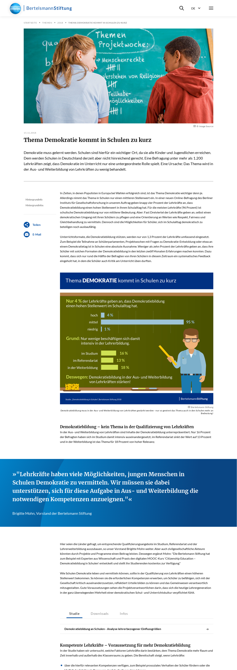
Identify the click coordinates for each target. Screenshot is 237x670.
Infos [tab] (124, 613)
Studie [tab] (74, 613)
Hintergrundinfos (35, 205)
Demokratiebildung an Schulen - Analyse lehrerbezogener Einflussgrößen (136, 628)
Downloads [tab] (100, 613)
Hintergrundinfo (34, 199)
